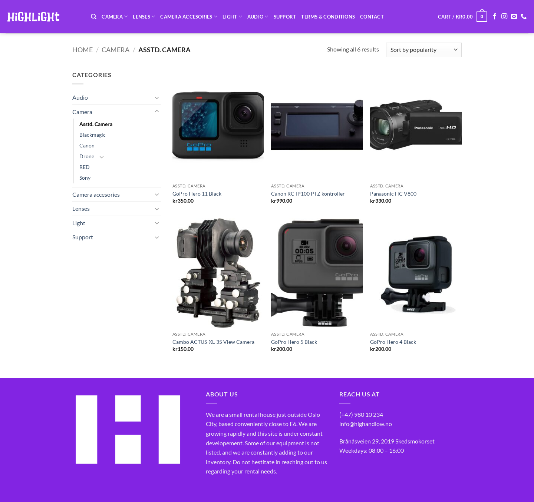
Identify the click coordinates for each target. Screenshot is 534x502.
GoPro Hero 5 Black (294, 342)
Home (82, 50)
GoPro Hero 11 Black (196, 193)
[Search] (93, 17)
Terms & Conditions (328, 17)
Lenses (144, 16)
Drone (86, 156)
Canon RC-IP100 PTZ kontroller (308, 193)
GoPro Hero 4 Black (393, 342)
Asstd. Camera (95, 124)
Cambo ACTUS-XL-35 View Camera (213, 342)
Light (232, 16)
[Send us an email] (514, 16)
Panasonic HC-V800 (393, 193)
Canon (87, 145)
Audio (257, 16)
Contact (372, 17)
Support (285, 17)
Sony (84, 177)
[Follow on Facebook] (495, 16)
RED (84, 167)
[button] (462, 16)
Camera (115, 16)
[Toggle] (156, 97)
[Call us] (524, 16)
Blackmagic (92, 135)
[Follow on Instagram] (504, 16)
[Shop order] (424, 50)
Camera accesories (188, 16)
